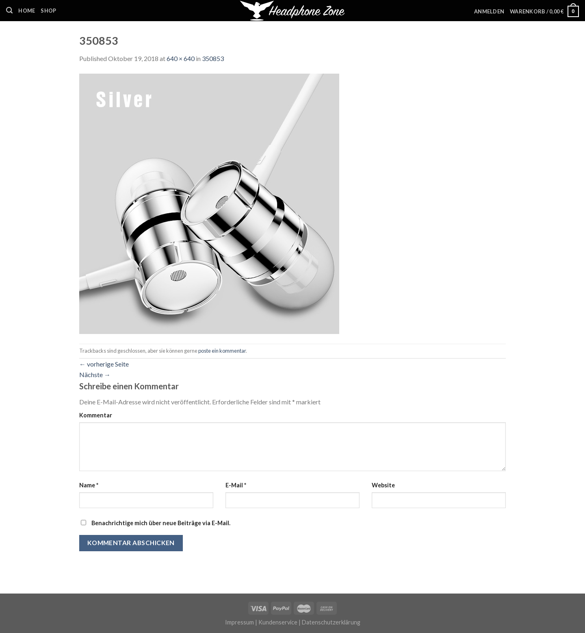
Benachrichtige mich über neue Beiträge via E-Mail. (160, 522)
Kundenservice (277, 622)
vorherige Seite (104, 364)
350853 (213, 58)
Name (88, 485)
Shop (48, 10)
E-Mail (235, 485)
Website (383, 485)
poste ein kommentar (222, 350)
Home (26, 10)
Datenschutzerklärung (331, 622)
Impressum (239, 622)
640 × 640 (181, 58)
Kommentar (95, 415)
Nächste (94, 374)
